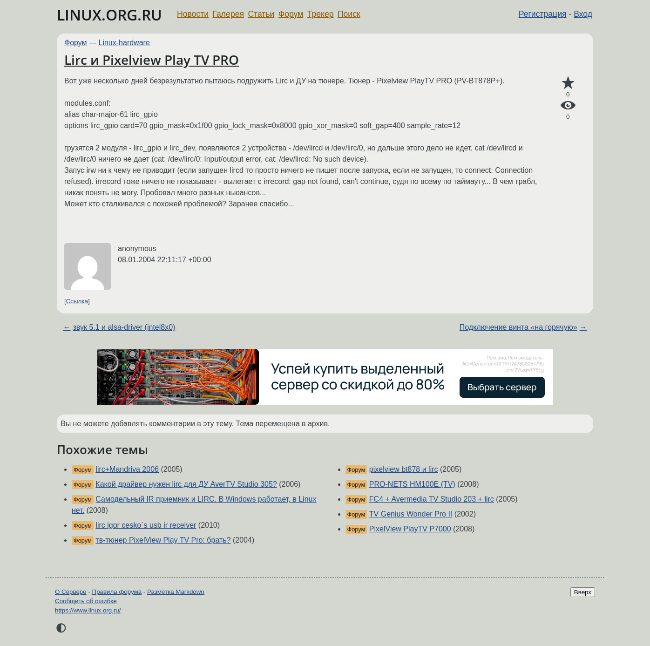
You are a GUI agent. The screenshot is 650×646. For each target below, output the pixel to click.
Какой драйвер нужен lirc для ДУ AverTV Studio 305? (186, 484)
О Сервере (71, 591)
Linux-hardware (124, 43)
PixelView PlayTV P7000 (410, 529)
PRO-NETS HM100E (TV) (412, 484)
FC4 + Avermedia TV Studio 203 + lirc (431, 499)
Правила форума (117, 591)
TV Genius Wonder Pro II (410, 514)
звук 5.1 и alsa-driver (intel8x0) (124, 327)
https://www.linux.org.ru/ (88, 610)
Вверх (582, 592)
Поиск (349, 14)
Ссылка (77, 301)
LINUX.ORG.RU (109, 15)
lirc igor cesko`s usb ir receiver (145, 525)
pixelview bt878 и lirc (403, 469)
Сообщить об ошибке (86, 601)
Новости (193, 14)
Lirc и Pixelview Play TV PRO (151, 59)
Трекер (320, 14)
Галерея (228, 14)
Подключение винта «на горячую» (518, 327)
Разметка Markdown (175, 591)
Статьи (261, 14)
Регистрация (543, 14)
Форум (290, 14)
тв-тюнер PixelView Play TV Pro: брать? (162, 540)
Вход (583, 14)
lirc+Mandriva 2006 (127, 469)
